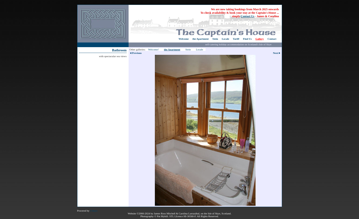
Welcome (184, 38)
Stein (215, 38)
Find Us (247, 38)
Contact (272, 38)
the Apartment (200, 38)
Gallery (260, 38)
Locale (225, 38)
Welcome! (153, 49)
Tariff (236, 38)
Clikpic (94, 210)
